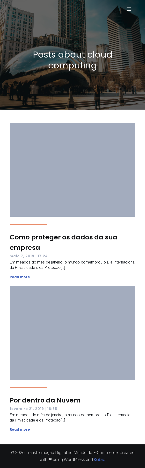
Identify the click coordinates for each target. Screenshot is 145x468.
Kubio (100, 459)
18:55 (52, 408)
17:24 (43, 256)
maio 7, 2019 (22, 256)
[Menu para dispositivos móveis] (129, 9)
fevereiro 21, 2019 (27, 408)
